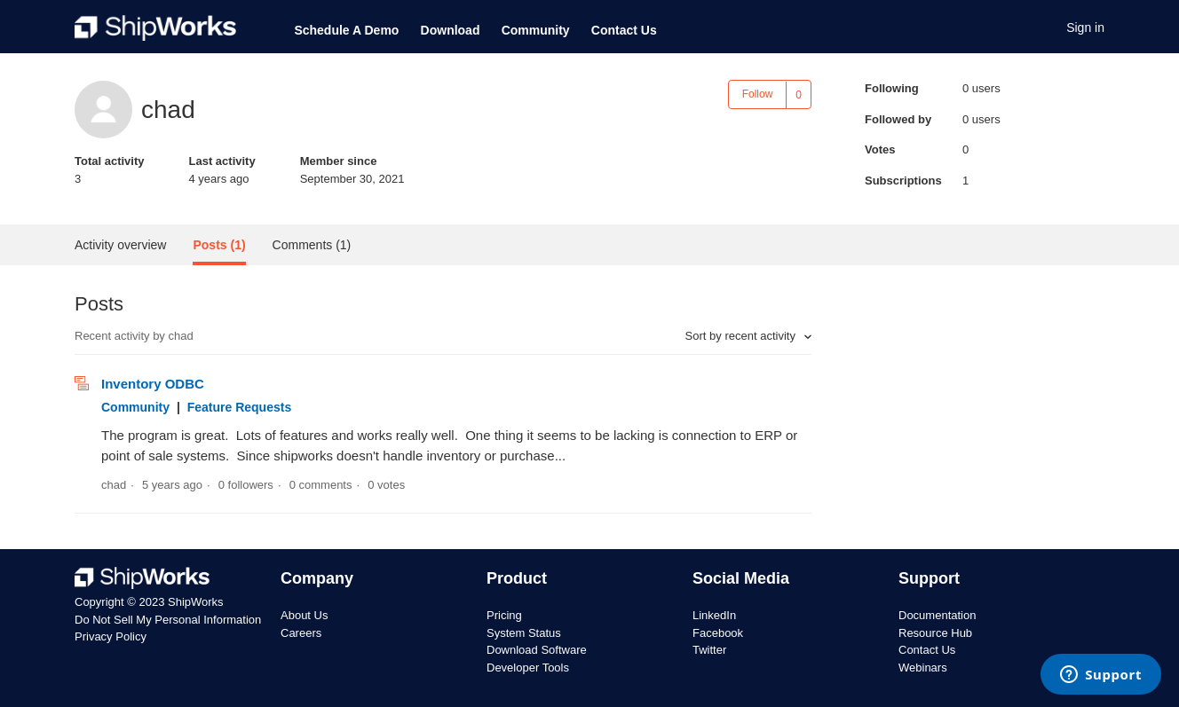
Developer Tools (528, 667)
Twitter (709, 649)
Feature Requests (239, 407)
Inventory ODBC (152, 383)
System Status (524, 633)
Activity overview (120, 245)
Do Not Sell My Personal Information (168, 619)
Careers (301, 633)
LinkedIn (714, 615)
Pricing (504, 615)
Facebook (717, 633)
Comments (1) (312, 245)
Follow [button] (757, 94)
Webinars (922, 667)
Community (536, 30)
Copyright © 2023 (121, 602)
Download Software (537, 649)
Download (450, 30)
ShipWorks (196, 602)
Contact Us (624, 30)
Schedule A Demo (346, 30)
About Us (304, 615)
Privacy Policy (110, 636)
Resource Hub (935, 633)
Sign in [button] (1085, 27)
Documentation (937, 615)
